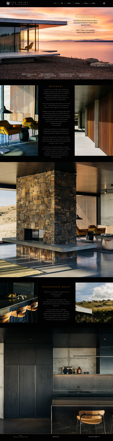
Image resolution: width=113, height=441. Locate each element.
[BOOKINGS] (85, 16)
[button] (62, 3)
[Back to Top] (56, 436)
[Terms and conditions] (94, 436)
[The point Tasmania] (104, 3)
